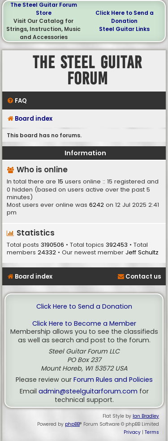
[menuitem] (17, 100)
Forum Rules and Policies (113, 380)
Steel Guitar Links (124, 29)
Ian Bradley (146, 416)
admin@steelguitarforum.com (88, 391)
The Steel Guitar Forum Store (43, 9)
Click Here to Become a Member (84, 323)
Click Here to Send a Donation (124, 17)
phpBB (72, 424)
